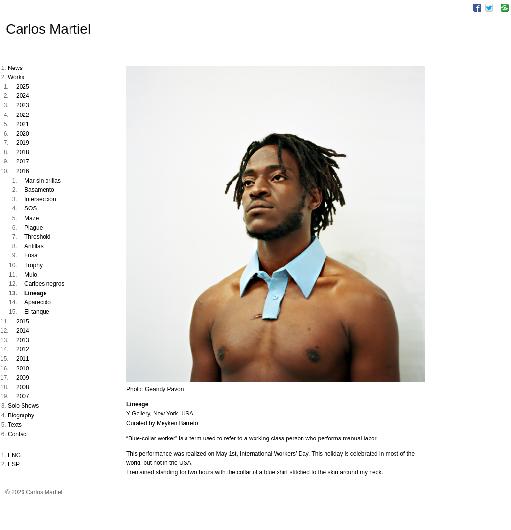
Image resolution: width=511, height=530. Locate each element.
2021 (22, 124)
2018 (22, 152)
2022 (22, 115)
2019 (22, 142)
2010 (22, 368)
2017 (22, 161)
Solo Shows (23, 405)
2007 (22, 396)
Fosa (31, 255)
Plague (33, 227)
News (15, 68)
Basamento (39, 189)
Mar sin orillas (42, 180)
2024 (22, 95)
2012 (22, 349)
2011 (22, 358)
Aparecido (37, 302)
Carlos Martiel (48, 29)
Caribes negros (44, 283)
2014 (22, 330)
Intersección (40, 199)
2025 (22, 86)
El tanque (36, 311)
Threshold (37, 236)
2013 (22, 340)
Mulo (30, 274)
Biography (21, 415)
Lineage (35, 293)
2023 (22, 105)
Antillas (34, 246)
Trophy (33, 265)
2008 (22, 387)
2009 (22, 377)
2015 (22, 321)
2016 (22, 171)
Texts (15, 424)
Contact (18, 434)
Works (16, 77)
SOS (30, 208)
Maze (31, 218)
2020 (22, 133)
